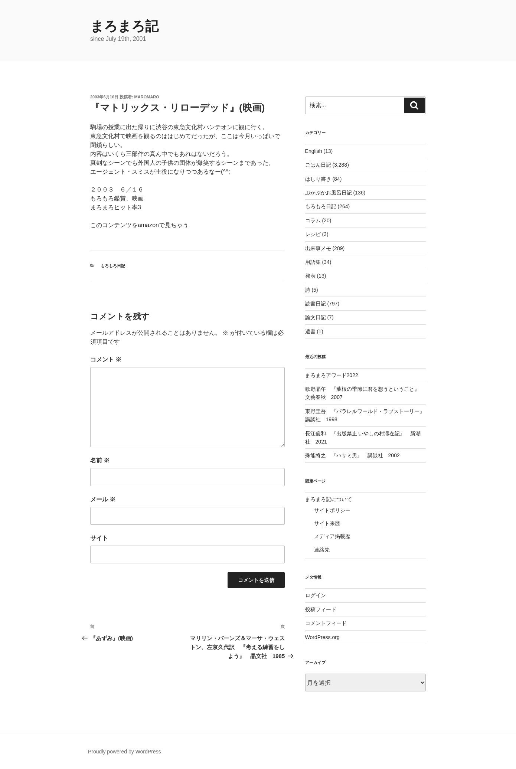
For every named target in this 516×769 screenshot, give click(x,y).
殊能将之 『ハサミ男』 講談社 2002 (352, 455)
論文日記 (315, 317)
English (313, 151)
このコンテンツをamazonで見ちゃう (139, 225)
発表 (310, 276)
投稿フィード (320, 609)
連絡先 (322, 550)
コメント (105, 359)
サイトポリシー (332, 510)
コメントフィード (326, 623)
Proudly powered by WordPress (124, 752)
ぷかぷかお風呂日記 (328, 193)
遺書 (310, 331)
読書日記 (315, 304)
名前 (100, 460)
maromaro (146, 97)
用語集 (313, 262)
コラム (313, 220)
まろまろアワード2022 (331, 375)
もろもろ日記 (113, 266)
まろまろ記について (328, 499)
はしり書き (318, 179)
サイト (99, 538)
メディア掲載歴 (332, 536)
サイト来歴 (327, 523)
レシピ (313, 234)
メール (102, 499)
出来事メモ (318, 248)
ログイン (315, 595)
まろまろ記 (124, 26)
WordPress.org (322, 637)
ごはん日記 (318, 165)
